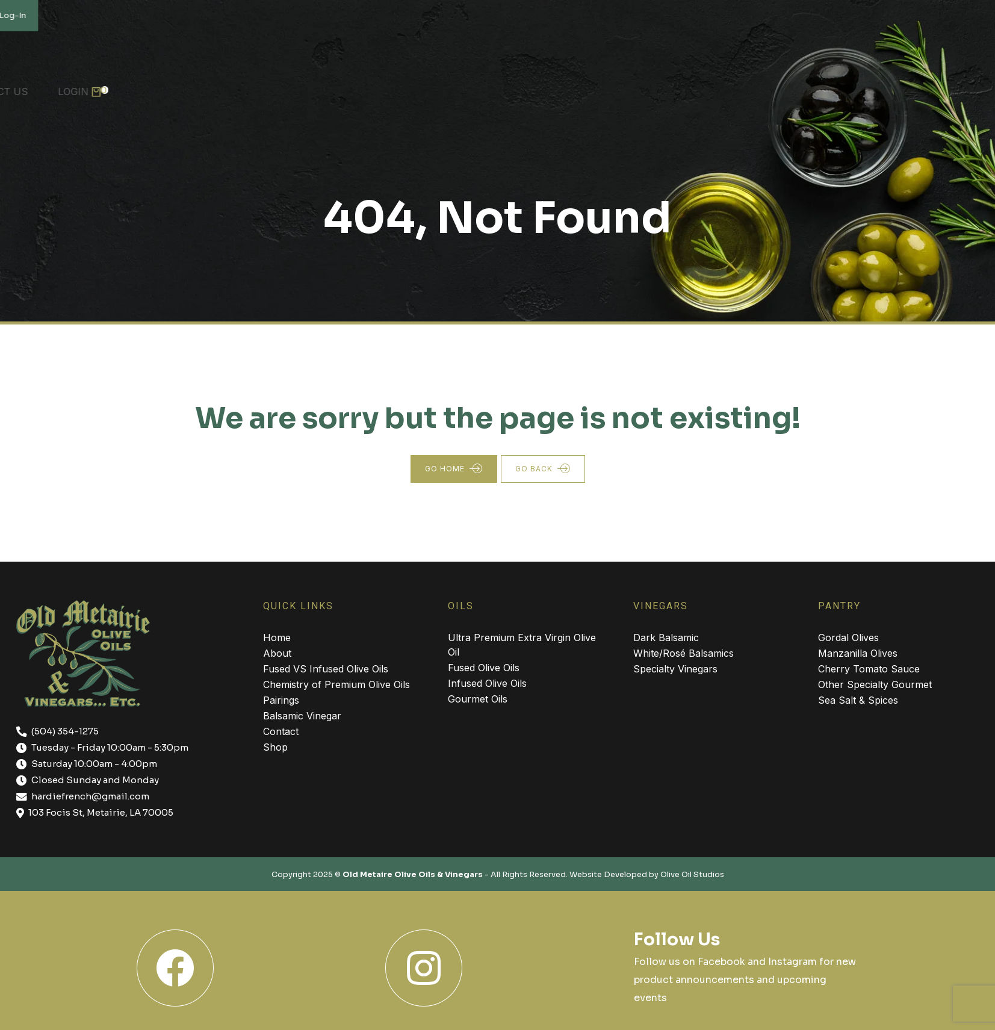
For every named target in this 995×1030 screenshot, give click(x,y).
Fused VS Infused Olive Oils (325, 669)
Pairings (281, 700)
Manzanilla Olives (857, 653)
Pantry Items (391, 85)
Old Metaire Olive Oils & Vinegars (413, 875)
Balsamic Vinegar (302, 716)
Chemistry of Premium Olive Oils (336, 684)
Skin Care (652, 85)
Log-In (969, 15)
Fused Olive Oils (483, 668)
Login (949, 85)
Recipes (788, 85)
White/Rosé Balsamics (683, 653)
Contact (281, 731)
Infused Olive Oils (487, 683)
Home (27, 85)
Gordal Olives (848, 637)
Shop (723, 85)
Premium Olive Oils (190, 85)
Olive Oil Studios (692, 875)
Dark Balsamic (666, 637)
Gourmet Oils (477, 699)
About (90, 85)
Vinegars (298, 85)
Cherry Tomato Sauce (869, 669)
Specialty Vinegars (675, 669)
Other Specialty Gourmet (875, 684)
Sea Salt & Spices (858, 700)
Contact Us (871, 85)
